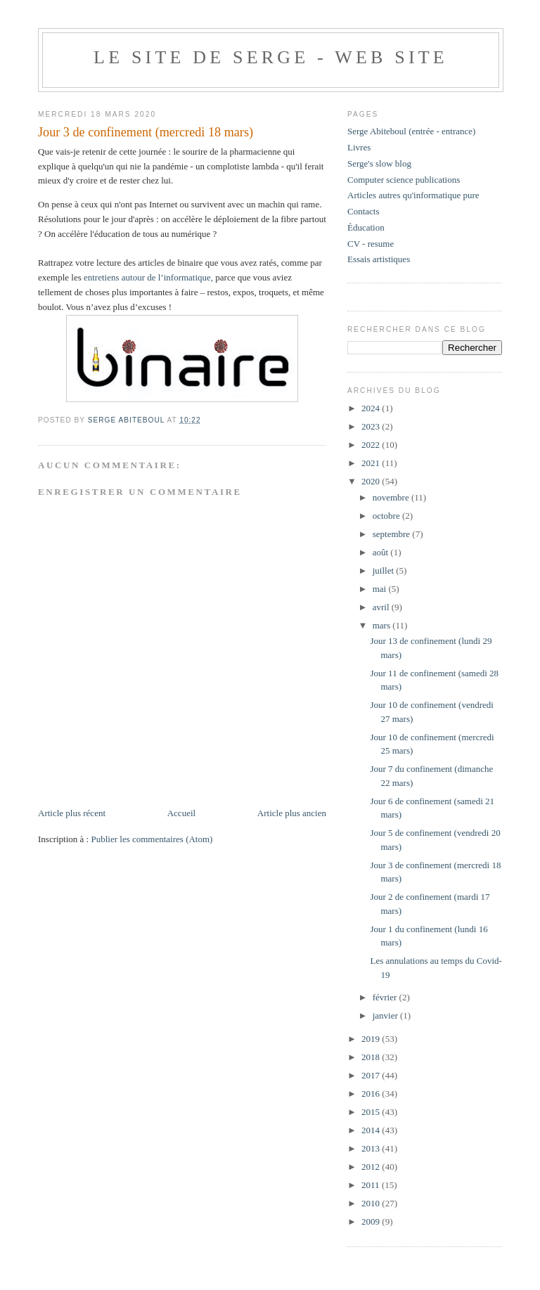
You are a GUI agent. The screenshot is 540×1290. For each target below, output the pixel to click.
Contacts (363, 211)
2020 (371, 481)
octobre (387, 515)
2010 (371, 1203)
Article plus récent (71, 813)
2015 (371, 1112)
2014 (371, 1130)
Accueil (181, 813)
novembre (392, 497)
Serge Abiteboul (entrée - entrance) (411, 131)
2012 (371, 1166)
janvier (386, 1015)
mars (383, 625)
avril (382, 607)
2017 (371, 1075)
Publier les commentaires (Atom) (151, 839)
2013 (371, 1148)
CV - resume (370, 243)
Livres (359, 147)
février (386, 997)
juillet (385, 570)
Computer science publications (403, 179)
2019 (371, 1038)
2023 (371, 426)
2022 (371, 444)
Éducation (366, 227)
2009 (371, 1221)
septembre (393, 534)
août (382, 552)
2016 (371, 1093)
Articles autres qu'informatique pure (413, 195)
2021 (371, 463)
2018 (371, 1057)
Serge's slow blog (379, 163)
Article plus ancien (291, 813)
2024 (371, 408)
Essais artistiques (378, 259)
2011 (371, 1185)
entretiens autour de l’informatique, (148, 277)
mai (381, 588)
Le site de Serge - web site (271, 57)
